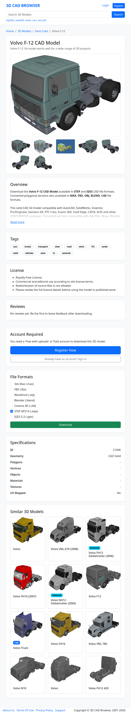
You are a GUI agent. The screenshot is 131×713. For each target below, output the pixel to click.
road (69, 246)
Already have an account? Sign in (65, 359)
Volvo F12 (95, 596)
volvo (81, 246)
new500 (19, 20)
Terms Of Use (25, 710)
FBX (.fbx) (20, 389)
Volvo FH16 (58, 644)
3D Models (24, 31)
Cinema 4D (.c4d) (25, 406)
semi (43, 253)
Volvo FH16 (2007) (24, 596)
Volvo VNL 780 (98, 644)
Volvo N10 (19, 688)
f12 (92, 246)
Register (118, 5)
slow (57, 246)
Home (10, 31)
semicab (66, 253)
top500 (10, 20)
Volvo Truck (20, 648)
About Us (8, 710)
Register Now (65, 350)
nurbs (105, 246)
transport (43, 246)
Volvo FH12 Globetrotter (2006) (101, 554)
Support (60, 710)
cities (28, 20)
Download (65, 425)
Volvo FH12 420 (98, 688)
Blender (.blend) (24, 400)
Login (105, 5)
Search (118, 14)
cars (34, 20)
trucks (28, 246)
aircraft (42, 20)
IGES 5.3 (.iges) (23, 417)
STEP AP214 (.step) (26, 411)
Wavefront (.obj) (24, 395)
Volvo (16, 549)
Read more (17, 222)
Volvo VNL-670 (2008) (64, 549)
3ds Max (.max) (24, 384)
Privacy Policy (44, 710)
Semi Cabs (41, 31)
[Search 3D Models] (59, 14)
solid (15, 253)
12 (54, 253)
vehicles (29, 253)
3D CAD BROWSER (23, 5)
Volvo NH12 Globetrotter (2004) (63, 601)
